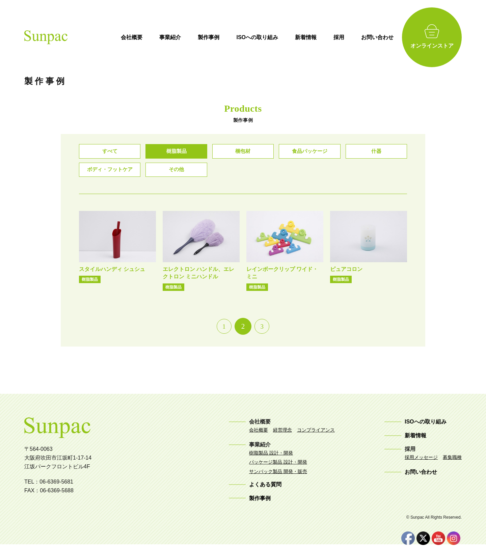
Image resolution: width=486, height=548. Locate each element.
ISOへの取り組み (277, 37)
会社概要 (151, 37)
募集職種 (452, 460)
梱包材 (243, 152)
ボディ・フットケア (109, 172)
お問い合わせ (397, 37)
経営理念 (282, 433)
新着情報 (325, 37)
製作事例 (228, 37)
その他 (176, 172)
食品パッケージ (309, 152)
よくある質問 (265, 488)
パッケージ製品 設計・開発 (278, 465)
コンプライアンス (316, 433)
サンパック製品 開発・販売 (278, 474)
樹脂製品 (176, 152)
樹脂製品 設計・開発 (271, 456)
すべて (110, 152)
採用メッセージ (421, 460)
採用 (358, 37)
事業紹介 (189, 37)
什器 (376, 152)
